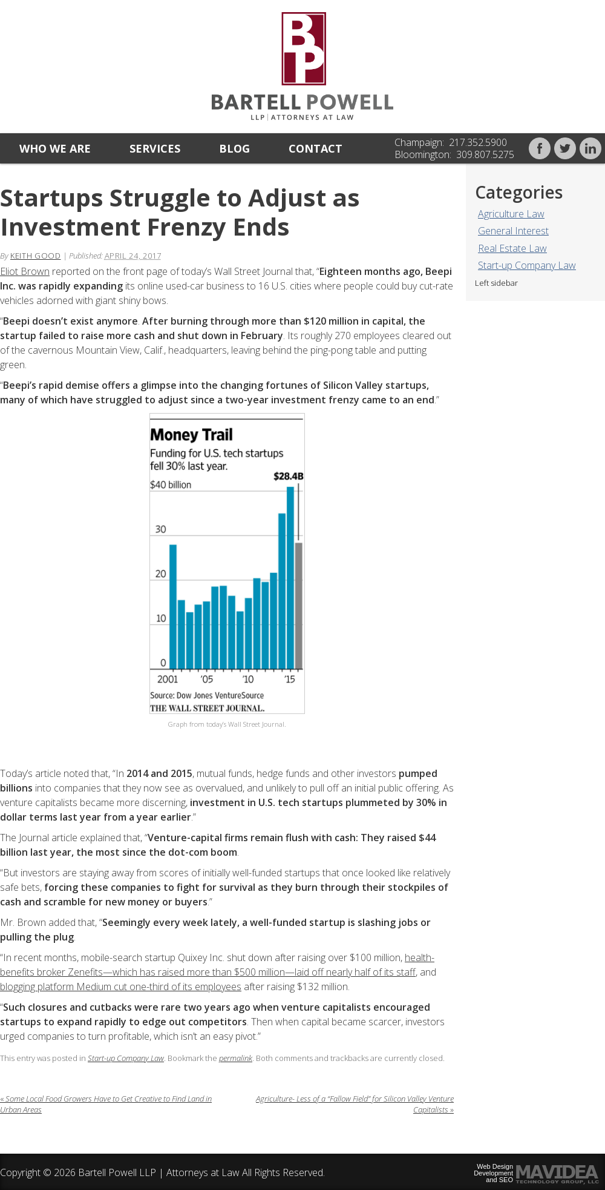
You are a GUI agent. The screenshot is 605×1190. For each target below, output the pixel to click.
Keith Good (35, 255)
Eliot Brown (25, 271)
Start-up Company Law (527, 265)
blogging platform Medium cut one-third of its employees (120, 986)
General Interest (513, 230)
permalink (235, 1058)
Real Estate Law (512, 248)
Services (154, 148)
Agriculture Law (511, 213)
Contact (315, 148)
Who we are (55, 148)
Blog (234, 148)
